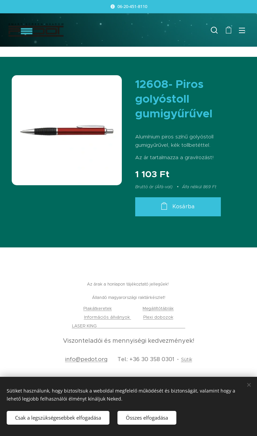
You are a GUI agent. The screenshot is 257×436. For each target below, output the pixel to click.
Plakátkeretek (97, 308)
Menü (242, 30)
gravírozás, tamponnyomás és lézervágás (141, 325)
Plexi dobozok (158, 317)
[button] (214, 30)
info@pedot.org (86, 359)
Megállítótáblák (158, 308)
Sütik (186, 359)
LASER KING (85, 325)
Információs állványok (107, 317)
